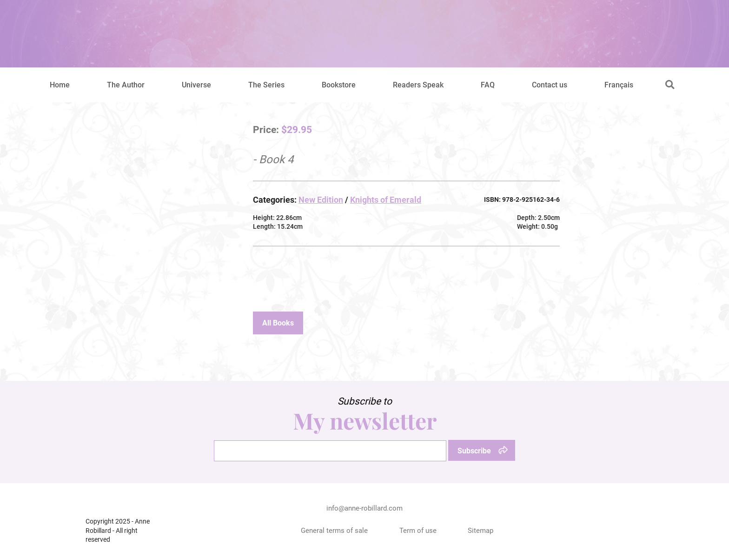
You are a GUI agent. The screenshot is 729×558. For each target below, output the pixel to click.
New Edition (320, 200)
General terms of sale (334, 530)
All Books (278, 323)
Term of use (418, 530)
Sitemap (480, 530)
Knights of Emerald (385, 200)
